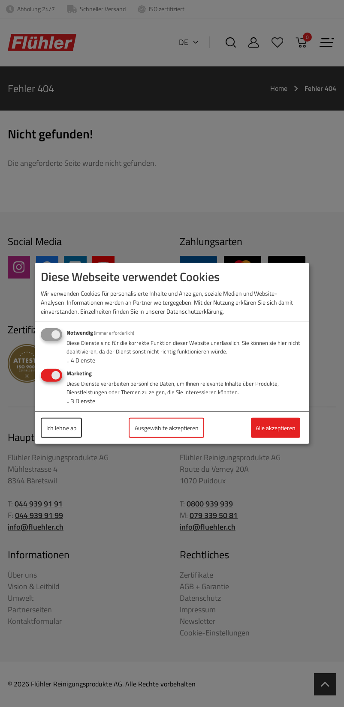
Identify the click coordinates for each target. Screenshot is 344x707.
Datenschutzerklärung (194, 311)
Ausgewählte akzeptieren (167, 427)
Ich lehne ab (61, 427)
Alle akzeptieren (276, 427)
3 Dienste (80, 400)
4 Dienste (80, 360)
